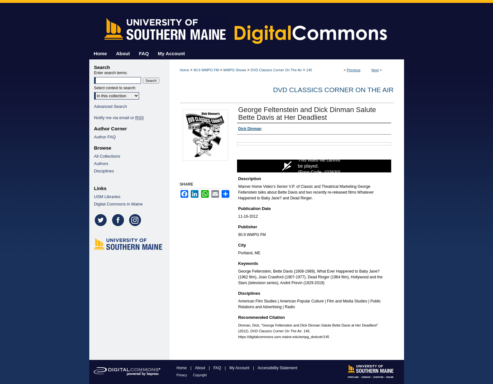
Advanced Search (110, 106)
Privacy (182, 375)
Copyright (200, 375)
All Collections (107, 156)
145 (309, 70)
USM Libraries (107, 196)
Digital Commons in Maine (118, 204)
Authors (101, 163)
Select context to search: (115, 88)
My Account (239, 368)
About (200, 368)
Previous (354, 70)
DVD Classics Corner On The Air (276, 70)
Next (375, 70)
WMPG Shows (234, 70)
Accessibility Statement (277, 368)
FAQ (217, 368)
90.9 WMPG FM (206, 70)
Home (184, 70)
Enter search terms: (111, 73)
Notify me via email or (119, 117)
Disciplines (104, 171)
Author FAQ (105, 137)
